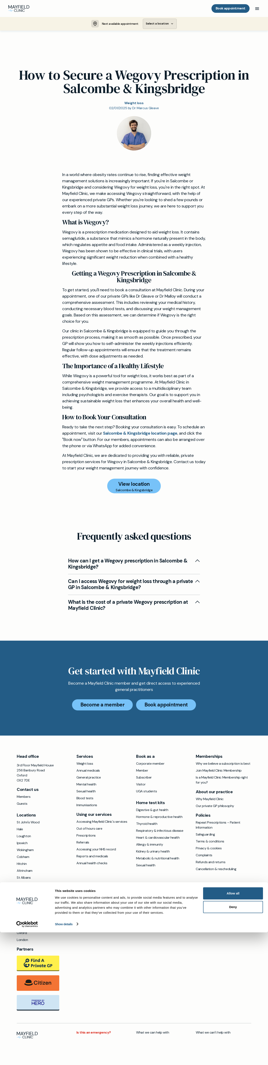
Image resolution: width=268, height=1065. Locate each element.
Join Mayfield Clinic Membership (219, 771)
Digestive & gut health (152, 810)
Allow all (233, 1026)
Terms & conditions (210, 842)
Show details (64, 1057)
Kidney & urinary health (153, 852)
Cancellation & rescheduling (216, 870)
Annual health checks (91, 864)
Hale (20, 830)
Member (142, 771)
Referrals (82, 843)
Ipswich (22, 844)
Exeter (21, 892)
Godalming (24, 927)
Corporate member (150, 764)
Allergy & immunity (149, 845)
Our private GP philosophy (215, 807)
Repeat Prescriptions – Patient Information (218, 825)
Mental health (86, 785)
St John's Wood (28, 823)
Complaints (204, 856)
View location (133, 484)
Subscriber (144, 778)
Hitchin (22, 864)
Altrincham (24, 871)
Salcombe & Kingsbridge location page (140, 434)
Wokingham (25, 851)
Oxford (22, 934)
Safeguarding (205, 835)
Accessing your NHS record (96, 850)
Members (23, 797)
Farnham (23, 913)
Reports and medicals (92, 857)
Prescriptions (86, 836)
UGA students (146, 792)
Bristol (21, 920)
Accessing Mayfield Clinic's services (101, 822)
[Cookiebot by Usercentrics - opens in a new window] (27, 1057)
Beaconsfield (26, 899)
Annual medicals (88, 771)
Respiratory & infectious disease (159, 831)
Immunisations (86, 806)
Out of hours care (89, 829)
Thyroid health (146, 824)
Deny (233, 1039)
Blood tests (84, 799)
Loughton (24, 837)
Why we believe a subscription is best (223, 764)
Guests (22, 804)
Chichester (25, 906)
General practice (88, 778)
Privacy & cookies (209, 849)
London (22, 940)
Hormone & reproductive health (159, 817)
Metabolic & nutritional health (157, 859)
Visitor (141, 785)
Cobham (23, 857)
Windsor (23, 885)
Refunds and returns (210, 863)
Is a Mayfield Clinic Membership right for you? (222, 780)
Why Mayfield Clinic (209, 800)
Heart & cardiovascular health (157, 838)
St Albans (24, 878)
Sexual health (86, 792)
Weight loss (84, 764)
